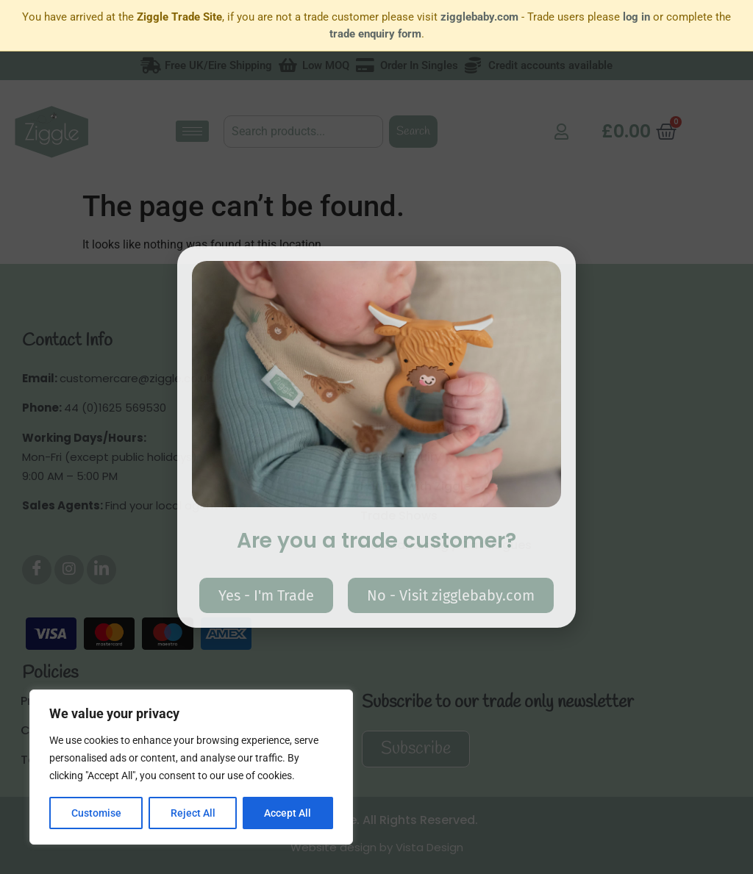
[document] (376, 437)
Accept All (288, 813)
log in (636, 17)
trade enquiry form (375, 33)
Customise (96, 813)
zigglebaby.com (479, 17)
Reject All (193, 813)
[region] (191, 767)
